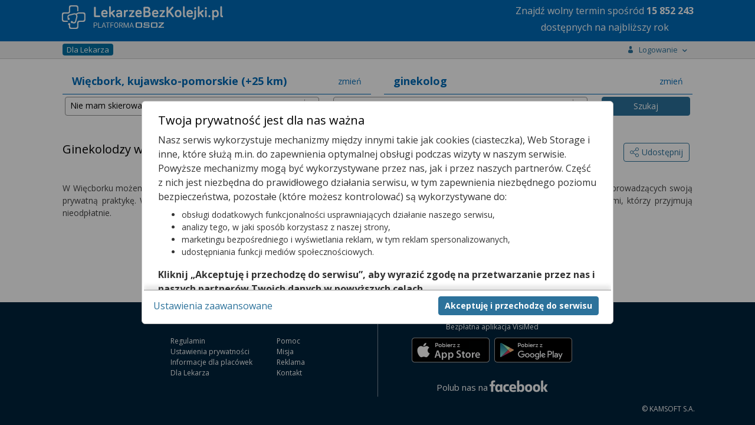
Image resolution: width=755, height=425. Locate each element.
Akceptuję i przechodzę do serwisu (518, 305)
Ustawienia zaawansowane (213, 305)
